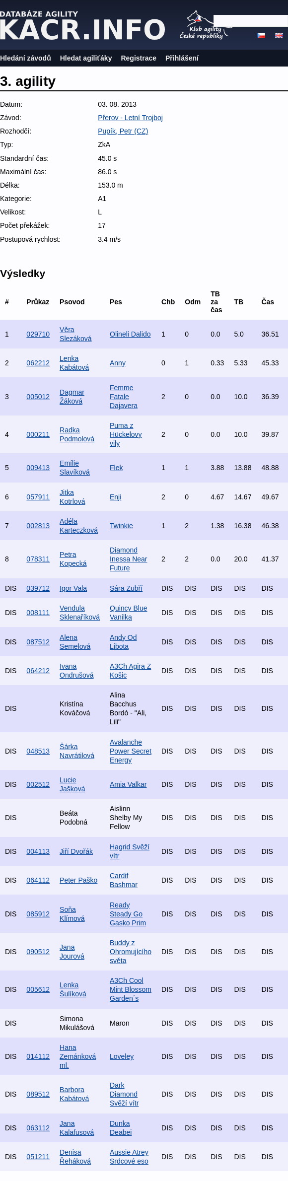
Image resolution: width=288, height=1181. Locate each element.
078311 (38, 559)
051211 (38, 1157)
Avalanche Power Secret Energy (130, 751)
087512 (38, 642)
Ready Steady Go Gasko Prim (128, 914)
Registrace (138, 58)
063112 (38, 1128)
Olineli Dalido (130, 334)
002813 (38, 526)
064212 (38, 671)
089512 (38, 1094)
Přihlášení (182, 58)
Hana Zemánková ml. (78, 1056)
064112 (38, 880)
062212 (38, 363)
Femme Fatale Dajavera (124, 397)
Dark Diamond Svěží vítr (124, 1094)
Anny (118, 363)
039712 (38, 588)
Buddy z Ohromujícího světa (130, 952)
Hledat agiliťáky (86, 58)
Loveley (122, 1056)
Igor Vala (73, 588)
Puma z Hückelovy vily (126, 434)
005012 (38, 397)
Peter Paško (78, 880)
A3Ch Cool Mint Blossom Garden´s (130, 989)
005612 (38, 989)
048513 (38, 751)
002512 (38, 784)
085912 (38, 914)
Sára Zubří (126, 588)
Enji (115, 497)
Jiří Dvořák (76, 851)
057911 (38, 497)
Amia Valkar (128, 784)
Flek (116, 468)
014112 (38, 1056)
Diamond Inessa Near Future (128, 559)
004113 (38, 851)
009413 (38, 468)
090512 (38, 952)
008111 (38, 613)
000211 (38, 434)
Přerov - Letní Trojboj (130, 118)
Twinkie (121, 526)
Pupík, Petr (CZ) (123, 131)
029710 (38, 334)
